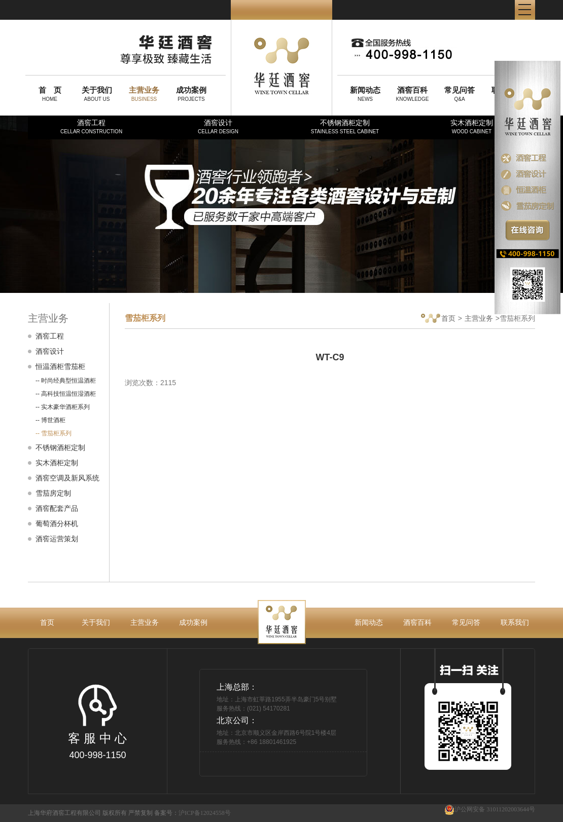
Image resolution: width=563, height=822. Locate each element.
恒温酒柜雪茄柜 (60, 366)
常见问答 (466, 622)
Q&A (459, 94)
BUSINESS (144, 94)
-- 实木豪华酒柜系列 (63, 406)
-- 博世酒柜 (50, 420)
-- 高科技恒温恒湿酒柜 (66, 393)
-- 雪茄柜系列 (54, 433)
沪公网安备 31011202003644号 (489, 809)
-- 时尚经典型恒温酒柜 (66, 380)
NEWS (365, 94)
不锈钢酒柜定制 (345, 126)
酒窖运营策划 (57, 539)
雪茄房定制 (53, 493)
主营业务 (479, 318)
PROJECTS (191, 94)
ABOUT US (97, 94)
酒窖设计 (218, 126)
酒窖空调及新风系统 (67, 478)
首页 (438, 319)
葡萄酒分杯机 (57, 523)
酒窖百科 (417, 622)
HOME (49, 94)
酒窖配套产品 (57, 508)
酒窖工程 (91, 126)
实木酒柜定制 (471, 126)
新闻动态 (369, 622)
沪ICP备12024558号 (205, 812)
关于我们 (96, 622)
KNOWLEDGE (412, 94)
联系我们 (515, 622)
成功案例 (193, 622)
